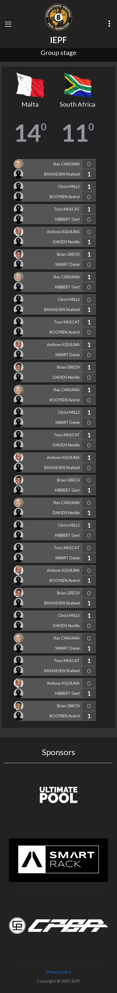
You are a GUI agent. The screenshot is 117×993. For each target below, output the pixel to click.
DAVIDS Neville (66, 241)
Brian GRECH (68, 254)
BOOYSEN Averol (65, 196)
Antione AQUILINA (63, 231)
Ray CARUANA (67, 164)
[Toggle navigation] (8, 24)
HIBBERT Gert (67, 219)
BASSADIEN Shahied (62, 174)
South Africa (77, 104)
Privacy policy (58, 971)
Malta (30, 104)
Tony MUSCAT (67, 209)
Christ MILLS (69, 186)
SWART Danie (67, 264)
